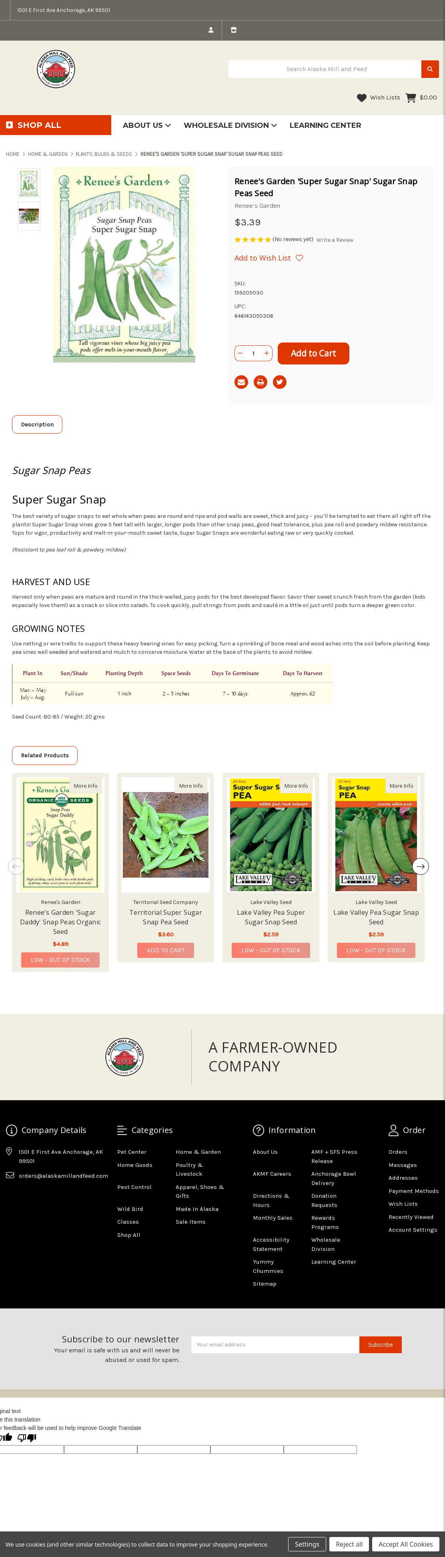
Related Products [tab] (45, 755)
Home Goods (134, 1165)
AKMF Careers (272, 1173)
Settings (307, 1544)
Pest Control (134, 1187)
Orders (398, 1151)
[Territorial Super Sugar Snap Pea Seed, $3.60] (165, 834)
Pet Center (131, 1151)
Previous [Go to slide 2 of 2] (16, 866)
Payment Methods (414, 1191)
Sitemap (265, 1283)
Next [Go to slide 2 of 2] (420, 866)
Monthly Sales (273, 1217)
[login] (211, 30)
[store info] (233, 30)
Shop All (128, 1234)
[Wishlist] (269, 258)
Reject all (349, 1544)
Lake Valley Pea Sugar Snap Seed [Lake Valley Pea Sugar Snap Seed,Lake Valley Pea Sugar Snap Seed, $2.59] (376, 917)
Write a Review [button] (335, 240)
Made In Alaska (197, 1209)
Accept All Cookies (406, 1544)
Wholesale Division (230, 125)
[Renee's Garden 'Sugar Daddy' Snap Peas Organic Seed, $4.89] (60, 834)
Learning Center (325, 125)
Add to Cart (165, 950)
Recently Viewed (411, 1217)
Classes (128, 1221)
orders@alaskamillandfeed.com (63, 1175)
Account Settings (413, 1229)
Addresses (403, 1177)
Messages (403, 1165)
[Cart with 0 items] (421, 98)
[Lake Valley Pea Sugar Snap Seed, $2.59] (376, 834)
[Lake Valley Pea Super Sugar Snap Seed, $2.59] (271, 834)
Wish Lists (378, 98)
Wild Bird (130, 1209)
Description (37, 424)
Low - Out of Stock (60, 960)
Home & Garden (198, 1151)
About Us (147, 125)
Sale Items (191, 1221)
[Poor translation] (27, 1438)
